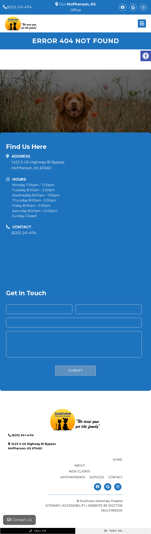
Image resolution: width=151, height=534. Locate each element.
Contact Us (19, 520)
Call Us (37, 530)
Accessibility (73, 505)
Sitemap (53, 505)
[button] (145, 56)
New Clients (79, 471)
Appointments (73, 477)
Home (117, 460)
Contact (115, 477)
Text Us (113, 530)
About (79, 465)
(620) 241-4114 (19, 7)
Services (96, 477)
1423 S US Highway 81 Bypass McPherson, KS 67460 (38, 165)
